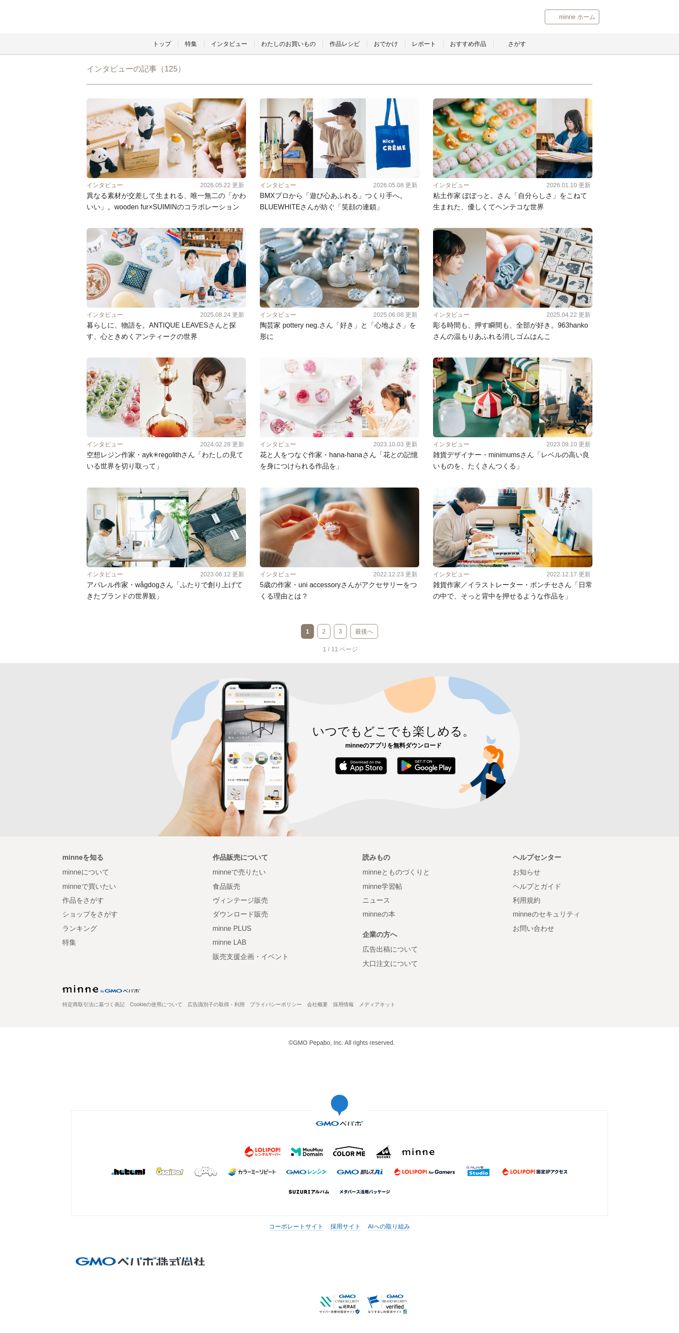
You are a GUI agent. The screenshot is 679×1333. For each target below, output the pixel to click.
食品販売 (226, 887)
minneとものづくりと (161, 17)
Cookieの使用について (156, 1006)
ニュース (376, 901)
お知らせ (526, 873)
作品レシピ (345, 45)
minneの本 (378, 915)
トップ (162, 45)
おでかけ (386, 45)
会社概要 (317, 1006)
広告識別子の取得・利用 (216, 1006)
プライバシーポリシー (276, 1006)
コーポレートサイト (296, 1227)
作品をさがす (83, 901)
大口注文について (390, 964)
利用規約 (526, 901)
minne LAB (229, 943)
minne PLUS (232, 929)
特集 (191, 45)
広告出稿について (390, 950)
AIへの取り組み (389, 1227)
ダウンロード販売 (240, 915)
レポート (424, 45)
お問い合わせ (533, 929)
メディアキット (377, 1006)
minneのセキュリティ (546, 915)
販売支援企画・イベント (251, 957)
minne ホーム (577, 17)
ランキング (79, 929)
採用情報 (343, 1006)
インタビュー (229, 45)
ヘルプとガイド (537, 887)
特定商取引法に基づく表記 (93, 1006)
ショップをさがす (90, 915)
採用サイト (345, 1227)
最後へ (364, 632)
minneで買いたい (89, 887)
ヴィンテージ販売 (240, 901)
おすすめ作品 (468, 45)
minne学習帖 (382, 887)
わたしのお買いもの (288, 45)
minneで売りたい (239, 873)
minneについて (85, 873)
